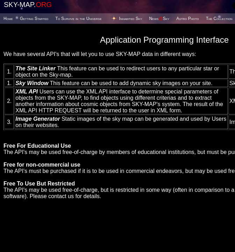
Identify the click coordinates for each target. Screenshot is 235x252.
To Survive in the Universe (78, 18)
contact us (61, 196)
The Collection (219, 18)
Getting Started (34, 18)
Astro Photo (187, 18)
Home (8, 18)
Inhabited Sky (130, 18)
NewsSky (159, 18)
